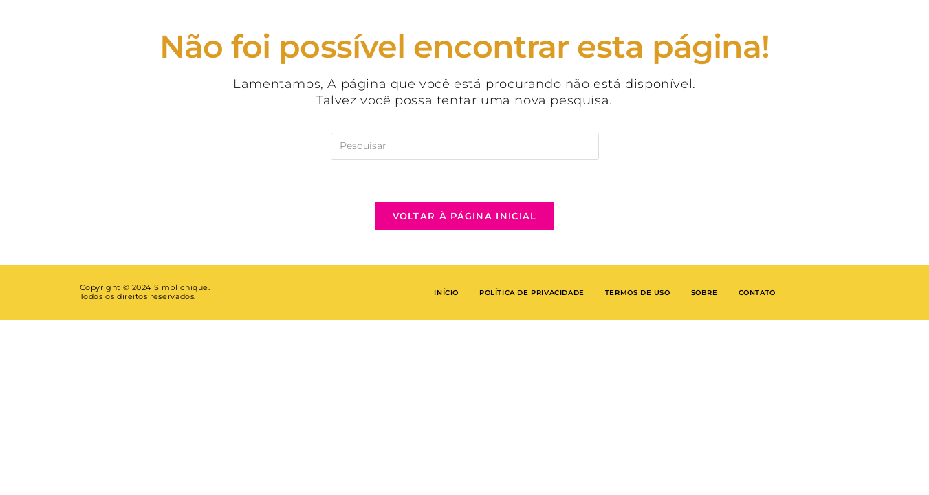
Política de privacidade (531, 292)
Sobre (704, 292)
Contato (757, 292)
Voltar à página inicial (465, 215)
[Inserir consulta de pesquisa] (465, 146)
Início (446, 292)
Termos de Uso (637, 292)
